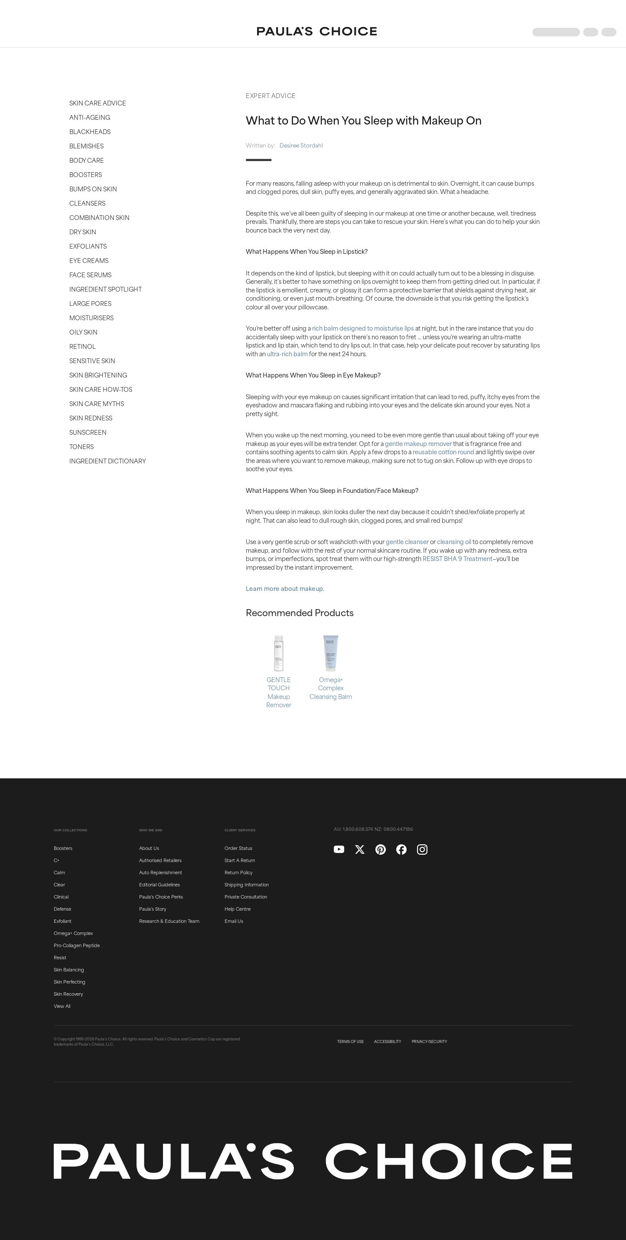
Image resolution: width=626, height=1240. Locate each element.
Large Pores (90, 303)
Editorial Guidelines (159, 884)
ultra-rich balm (287, 353)
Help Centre (238, 908)
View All (62, 1005)
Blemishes (86, 145)
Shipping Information (247, 884)
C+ (56, 859)
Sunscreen (88, 431)
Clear (59, 884)
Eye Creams (88, 260)
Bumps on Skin (93, 188)
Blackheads (90, 131)
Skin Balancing (69, 969)
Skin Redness (90, 417)
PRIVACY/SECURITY (429, 1041)
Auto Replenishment (160, 872)
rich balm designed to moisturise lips (363, 327)
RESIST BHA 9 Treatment (457, 558)
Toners (81, 446)
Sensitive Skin (92, 360)
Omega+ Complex (73, 932)
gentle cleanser (407, 541)
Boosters (85, 174)
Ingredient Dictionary (107, 460)
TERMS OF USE (350, 1041)
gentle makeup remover (418, 443)
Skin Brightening (98, 374)
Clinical (61, 896)
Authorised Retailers (160, 859)
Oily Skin (83, 331)
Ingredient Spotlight (105, 288)
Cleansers (87, 202)
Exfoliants (88, 245)
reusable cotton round (443, 451)
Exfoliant (63, 920)
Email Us (234, 920)
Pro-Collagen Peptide (77, 944)
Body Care (86, 159)
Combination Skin (99, 217)
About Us (149, 847)
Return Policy (238, 872)
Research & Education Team (169, 920)
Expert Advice (271, 95)
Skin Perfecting (69, 981)
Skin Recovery (68, 993)
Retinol (82, 346)
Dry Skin (82, 231)
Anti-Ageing (89, 116)
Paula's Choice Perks (161, 896)
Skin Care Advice (97, 102)
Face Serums (90, 274)
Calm (59, 872)
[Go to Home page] (317, 32)
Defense (62, 908)
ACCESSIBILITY (387, 1041)
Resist (60, 957)
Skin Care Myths (96, 403)
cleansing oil (454, 541)
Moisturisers (91, 317)
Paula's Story (152, 908)
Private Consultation (246, 896)
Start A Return (240, 859)
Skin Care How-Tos (100, 389)
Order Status (238, 847)
